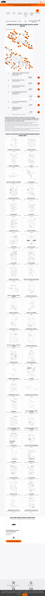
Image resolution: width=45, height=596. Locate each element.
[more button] (36, 77)
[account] (38, 2)
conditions (29, 5)
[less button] (33, 77)
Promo (30, 99)
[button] (39, 20)
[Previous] (19, 21)
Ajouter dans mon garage (13, 541)
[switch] (14, 29)
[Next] (25, 21)
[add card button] (38, 77)
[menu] (43, 2)
